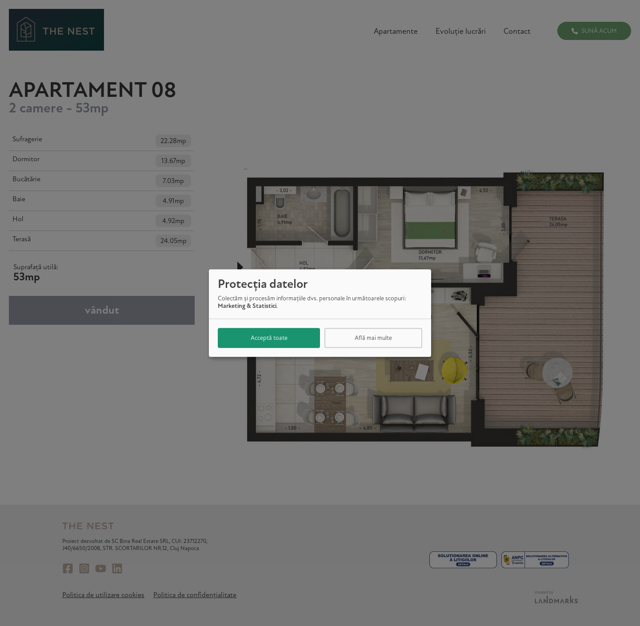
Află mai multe (373, 338)
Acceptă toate (269, 338)
